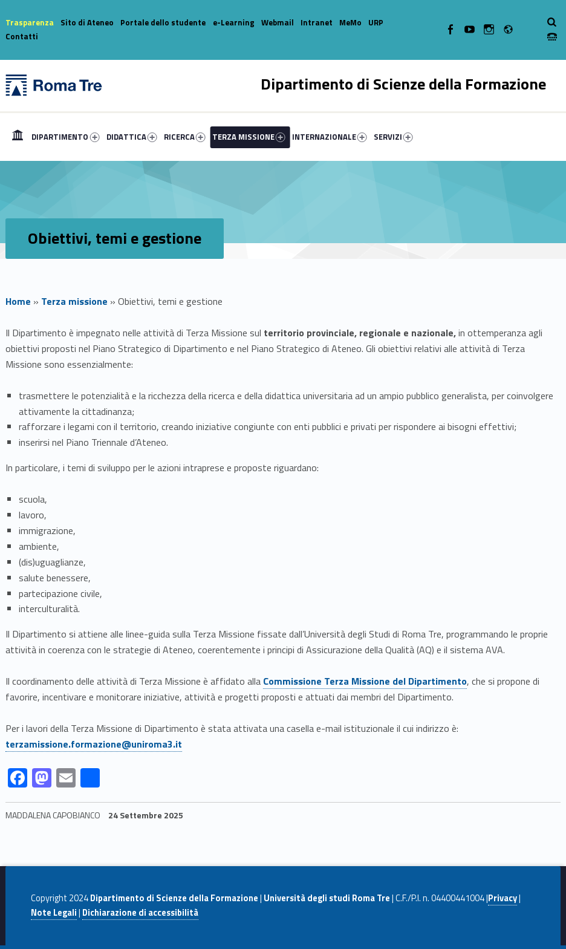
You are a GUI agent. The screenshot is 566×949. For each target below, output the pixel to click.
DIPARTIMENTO (65, 137)
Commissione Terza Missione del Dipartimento (365, 681)
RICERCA (185, 137)
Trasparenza (29, 22)
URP (375, 22)
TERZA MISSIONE (248, 137)
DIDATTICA (131, 137)
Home (17, 137)
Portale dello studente (163, 22)
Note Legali (54, 912)
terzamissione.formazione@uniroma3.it (93, 744)
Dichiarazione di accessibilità (140, 912)
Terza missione (74, 301)
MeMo (350, 22)
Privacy (502, 898)
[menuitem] (17, 137)
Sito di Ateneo (87, 22)
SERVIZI (393, 137)
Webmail (277, 22)
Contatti (21, 36)
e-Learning (234, 22)
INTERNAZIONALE (329, 137)
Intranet (317, 22)
